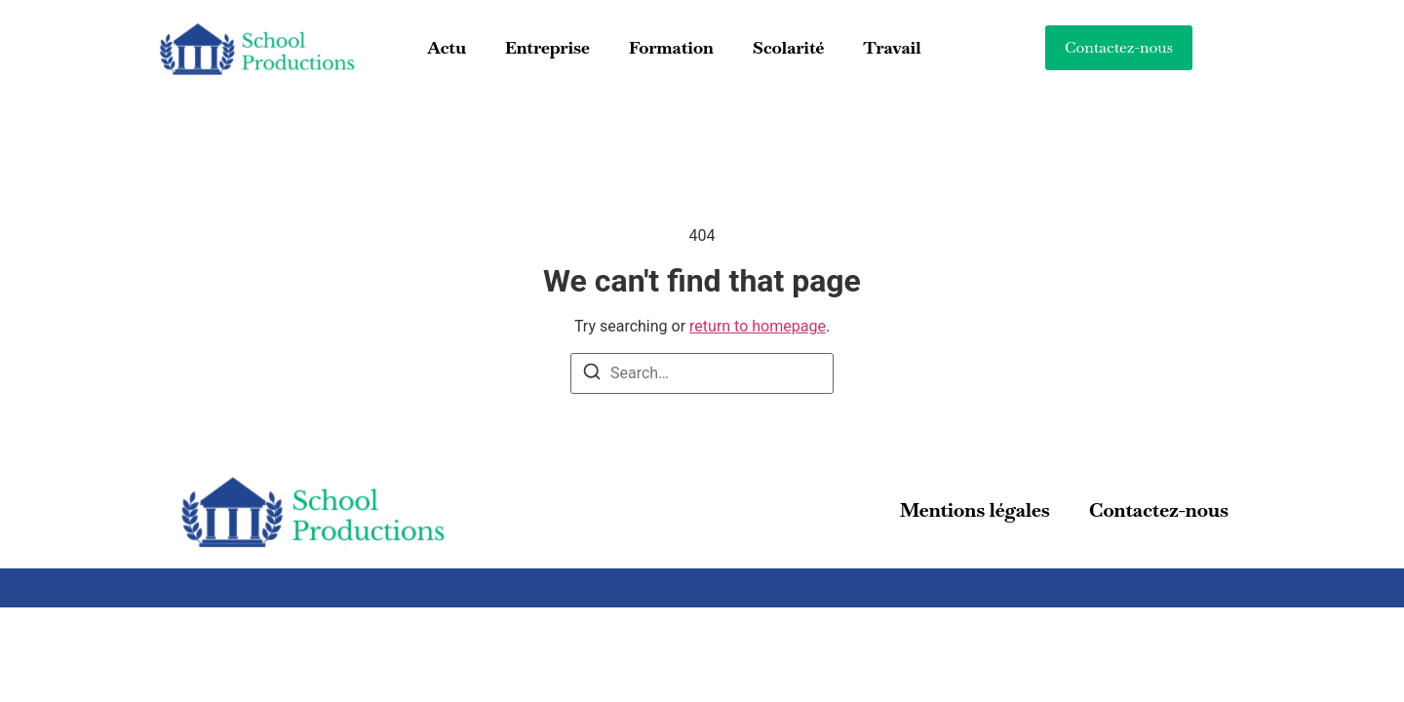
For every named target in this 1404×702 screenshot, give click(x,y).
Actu (446, 47)
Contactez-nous (1158, 510)
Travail (891, 47)
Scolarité (788, 47)
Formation (671, 47)
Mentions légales (975, 510)
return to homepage (757, 326)
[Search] (591, 375)
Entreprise (547, 47)
